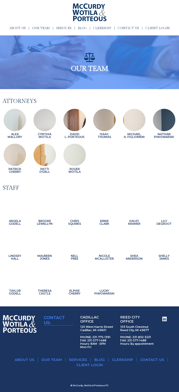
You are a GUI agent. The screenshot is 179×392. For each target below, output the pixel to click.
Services (63, 28)
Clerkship (102, 28)
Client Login (157, 28)
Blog (82, 28)
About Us (17, 28)
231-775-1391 (101, 337)
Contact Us (128, 28)
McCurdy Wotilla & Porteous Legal (89, 12)
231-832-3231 (141, 337)
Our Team (41, 28)
